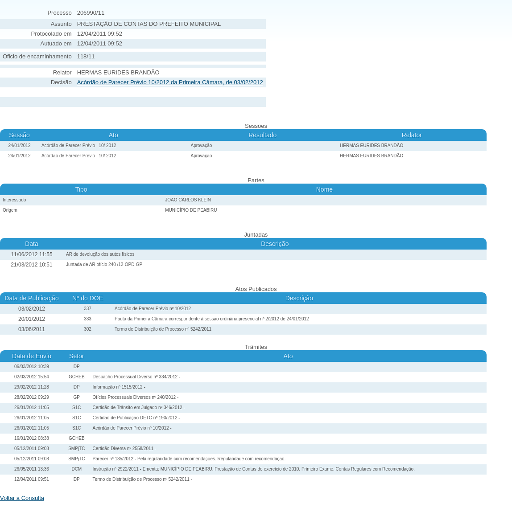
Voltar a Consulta (22, 498)
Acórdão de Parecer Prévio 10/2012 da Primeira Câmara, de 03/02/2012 (170, 82)
